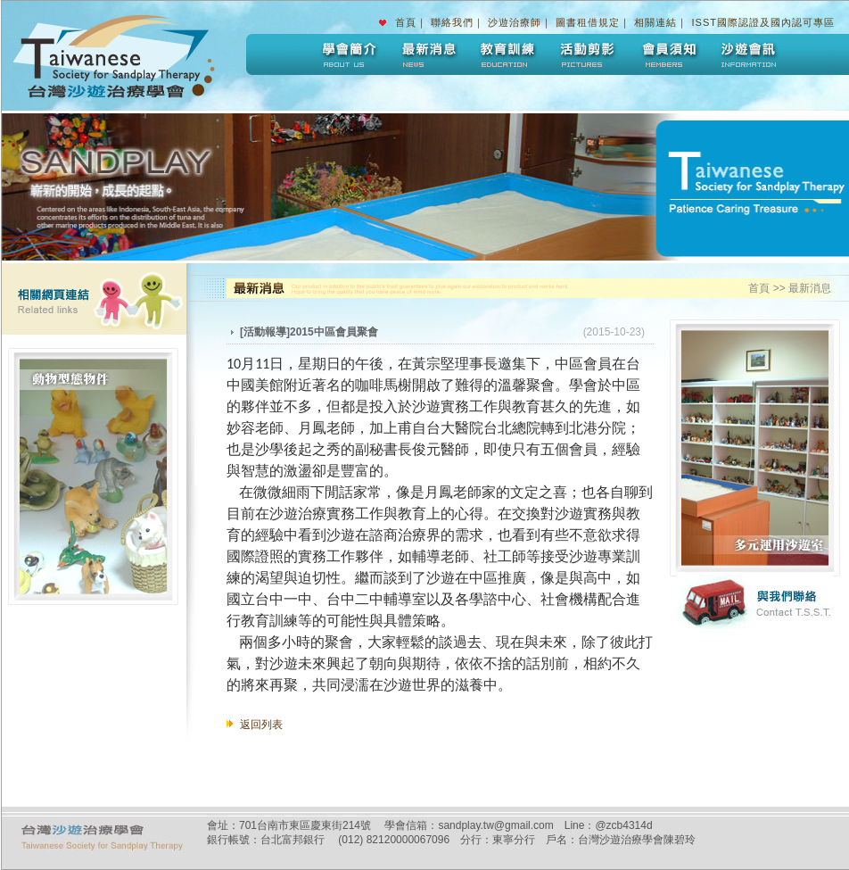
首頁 (405, 22)
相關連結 (655, 22)
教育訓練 (507, 54)
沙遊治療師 (514, 22)
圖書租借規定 (588, 22)
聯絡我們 (452, 22)
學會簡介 (347, 54)
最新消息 (427, 54)
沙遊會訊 (748, 54)
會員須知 (668, 54)
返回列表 (261, 724)
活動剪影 (587, 54)
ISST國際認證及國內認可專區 (763, 22)
